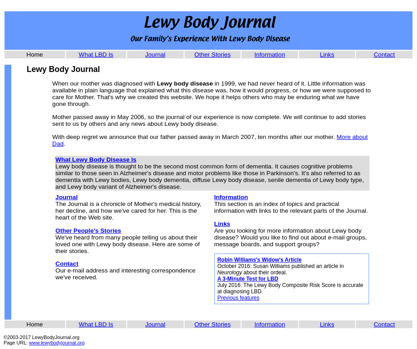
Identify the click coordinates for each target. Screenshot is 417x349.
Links (327, 54)
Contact (384, 54)
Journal (155, 54)
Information (269, 54)
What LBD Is (96, 54)
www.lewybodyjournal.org (57, 342)
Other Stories (212, 54)
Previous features (238, 298)
